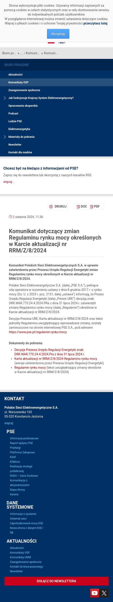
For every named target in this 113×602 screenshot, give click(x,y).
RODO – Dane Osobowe (24, 475)
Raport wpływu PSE (21, 443)
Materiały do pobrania (21, 136)
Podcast (13, 113)
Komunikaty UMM (20, 557)
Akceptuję (58, 34)
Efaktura (15, 461)
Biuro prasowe (9, 53)
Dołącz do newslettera (56, 581)
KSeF (13, 457)
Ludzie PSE (15, 121)
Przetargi (15, 447)
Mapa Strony (17, 489)
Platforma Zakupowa (22, 452)
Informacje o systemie (23, 514)
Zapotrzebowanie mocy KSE (26, 523)
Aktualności (15, 74)
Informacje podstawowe (24, 438)
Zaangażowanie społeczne (24, 90)
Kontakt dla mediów (20, 152)
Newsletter (14, 144)
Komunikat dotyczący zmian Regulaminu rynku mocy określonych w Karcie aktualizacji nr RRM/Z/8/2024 (51, 53)
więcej (8, 423)
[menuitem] (82, 206)
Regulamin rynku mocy (30, 367)
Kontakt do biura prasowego (26, 566)
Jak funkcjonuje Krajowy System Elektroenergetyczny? (41, 98)
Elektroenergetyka (19, 129)
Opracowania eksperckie (23, 105)
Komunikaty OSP (33, 53)
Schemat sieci (18, 518)
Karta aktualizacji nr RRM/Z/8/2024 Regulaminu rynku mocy (55, 358)
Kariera (14, 494)
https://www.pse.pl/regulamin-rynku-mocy (37, 332)
